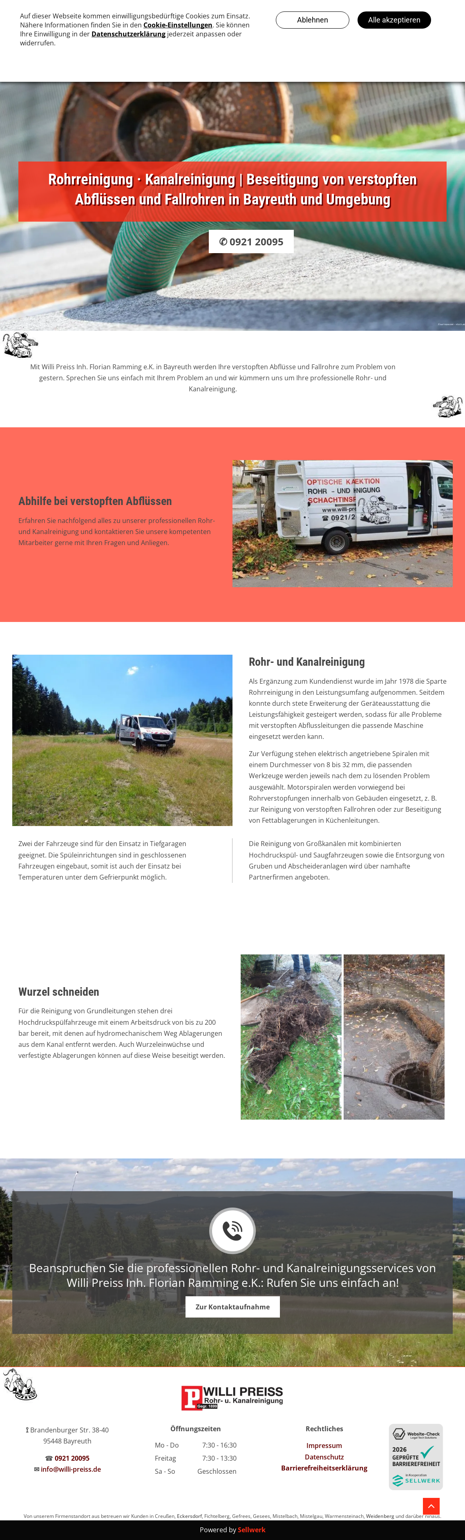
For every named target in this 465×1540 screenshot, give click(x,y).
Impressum (324, 1445)
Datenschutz (324, 1456)
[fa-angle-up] (431, 1508)
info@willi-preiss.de (71, 1469)
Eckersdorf (189, 1516)
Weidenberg (380, 1516)
